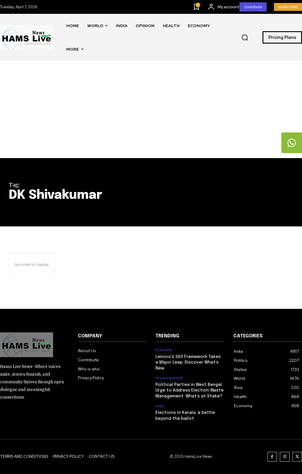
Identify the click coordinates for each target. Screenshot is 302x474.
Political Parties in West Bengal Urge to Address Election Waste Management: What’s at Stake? (189, 390)
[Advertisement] (151, 114)
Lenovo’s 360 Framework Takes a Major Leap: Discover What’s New (188, 362)
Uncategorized (169, 378)
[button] (244, 37)
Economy (163, 350)
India (159, 406)
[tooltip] (291, 142)
